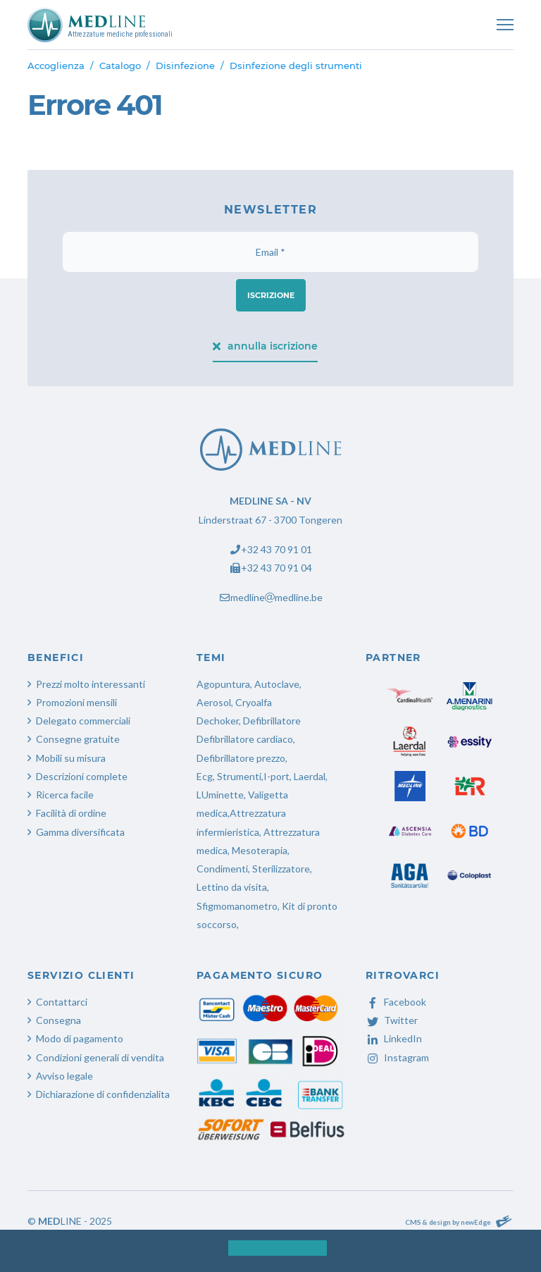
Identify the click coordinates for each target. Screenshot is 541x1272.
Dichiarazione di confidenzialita (103, 1094)
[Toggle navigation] (505, 25)
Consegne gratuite (78, 739)
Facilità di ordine (71, 813)
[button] (216, 1252)
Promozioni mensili (76, 702)
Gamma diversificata (80, 832)
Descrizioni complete (82, 776)
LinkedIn (394, 1038)
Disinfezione (185, 65)
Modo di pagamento (79, 1038)
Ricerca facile (65, 795)
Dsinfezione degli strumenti (296, 65)
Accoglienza (56, 65)
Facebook (396, 1002)
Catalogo (120, 65)
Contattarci (61, 1002)
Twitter (392, 1020)
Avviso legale (64, 1076)
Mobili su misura (71, 758)
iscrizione (270, 295)
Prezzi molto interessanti (90, 684)
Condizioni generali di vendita (100, 1057)
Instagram (397, 1057)
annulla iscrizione (265, 346)
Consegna (58, 1020)
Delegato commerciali (83, 721)
